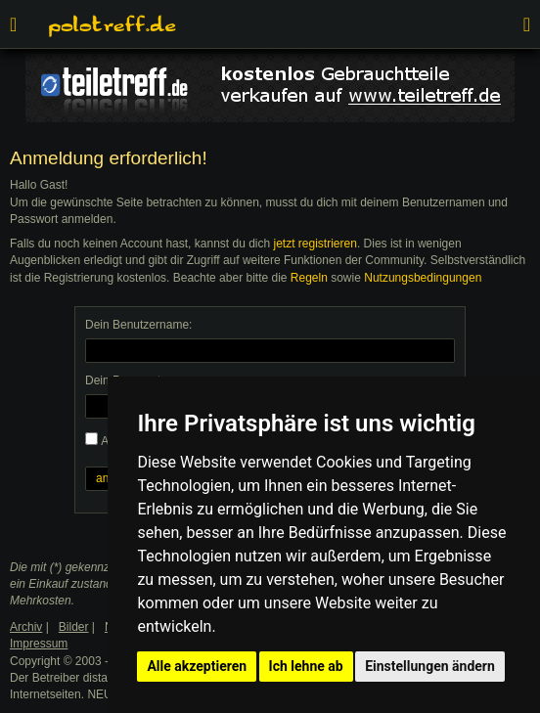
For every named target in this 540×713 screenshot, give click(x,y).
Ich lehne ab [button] (306, 666)
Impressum (39, 643)
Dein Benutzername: (138, 325)
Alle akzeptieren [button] (197, 666)
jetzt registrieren (315, 243)
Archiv (26, 627)
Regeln (309, 278)
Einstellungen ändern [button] (430, 666)
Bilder (74, 627)
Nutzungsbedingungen (422, 278)
